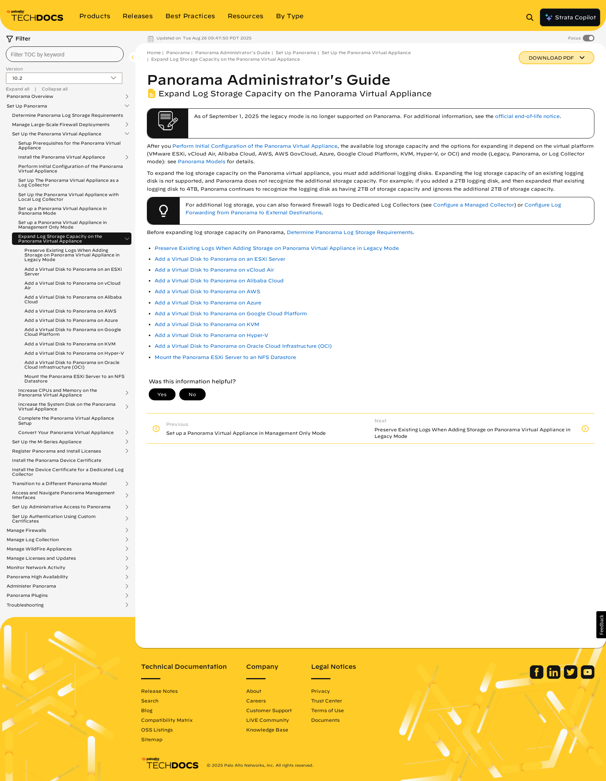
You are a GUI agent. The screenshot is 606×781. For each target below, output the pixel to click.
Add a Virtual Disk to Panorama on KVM (70, 343)
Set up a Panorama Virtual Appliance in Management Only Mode (62, 224)
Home (154, 52)
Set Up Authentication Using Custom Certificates (53, 518)
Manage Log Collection (33, 539)
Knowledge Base (267, 729)
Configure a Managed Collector (473, 205)
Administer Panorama (31, 586)
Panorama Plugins (27, 595)
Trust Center (326, 700)
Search (149, 700)
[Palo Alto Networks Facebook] (537, 677)
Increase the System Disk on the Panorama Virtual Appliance (67, 406)
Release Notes (159, 691)
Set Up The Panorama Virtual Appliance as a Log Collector (68, 182)
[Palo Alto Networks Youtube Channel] (587, 677)
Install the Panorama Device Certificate (56, 460)
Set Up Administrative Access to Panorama (61, 506)
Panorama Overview (30, 96)
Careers (256, 700)
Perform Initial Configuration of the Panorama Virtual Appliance (70, 168)
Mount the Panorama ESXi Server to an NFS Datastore (74, 378)
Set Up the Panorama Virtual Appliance (56, 134)
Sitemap (151, 739)
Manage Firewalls (26, 530)
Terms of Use (327, 710)
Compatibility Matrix (166, 720)
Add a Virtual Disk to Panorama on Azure (71, 320)
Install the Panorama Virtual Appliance (61, 157)
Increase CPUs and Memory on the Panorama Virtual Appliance (57, 392)
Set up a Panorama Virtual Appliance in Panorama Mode (62, 210)
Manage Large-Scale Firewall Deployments (60, 124)
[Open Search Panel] (532, 17)
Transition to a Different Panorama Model (59, 483)
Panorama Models (201, 161)
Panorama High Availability (37, 576)
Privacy (320, 691)
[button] (601, 624)
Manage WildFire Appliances (39, 549)
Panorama (178, 52)
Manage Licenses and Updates (41, 558)
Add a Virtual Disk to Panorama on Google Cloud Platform (72, 332)
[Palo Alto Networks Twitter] (571, 677)
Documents (325, 720)
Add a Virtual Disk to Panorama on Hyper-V (74, 352)
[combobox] (65, 54)
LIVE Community (267, 720)
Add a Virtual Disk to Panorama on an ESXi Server (73, 271)
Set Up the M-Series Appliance (47, 441)
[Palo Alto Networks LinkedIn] (554, 677)
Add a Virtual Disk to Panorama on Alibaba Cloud (73, 299)
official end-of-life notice (527, 116)
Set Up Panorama (27, 106)
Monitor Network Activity (36, 567)
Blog (146, 710)
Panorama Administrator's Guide (232, 52)
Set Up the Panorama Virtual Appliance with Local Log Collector (68, 197)
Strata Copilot (570, 17)
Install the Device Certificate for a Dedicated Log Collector (68, 472)
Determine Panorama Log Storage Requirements (67, 115)
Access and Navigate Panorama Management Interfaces (63, 495)
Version (14, 68)
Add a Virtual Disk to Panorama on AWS (70, 310)
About (253, 691)
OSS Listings (157, 729)
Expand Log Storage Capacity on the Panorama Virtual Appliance (60, 238)
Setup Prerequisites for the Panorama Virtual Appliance (69, 145)
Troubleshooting (25, 605)
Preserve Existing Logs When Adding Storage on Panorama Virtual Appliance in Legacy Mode (71, 255)
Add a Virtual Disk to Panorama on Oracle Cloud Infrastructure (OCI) (71, 364)
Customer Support (269, 710)
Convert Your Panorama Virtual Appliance (66, 432)
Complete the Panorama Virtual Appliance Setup (66, 420)
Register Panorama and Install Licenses (56, 451)
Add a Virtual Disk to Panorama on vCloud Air (72, 285)
